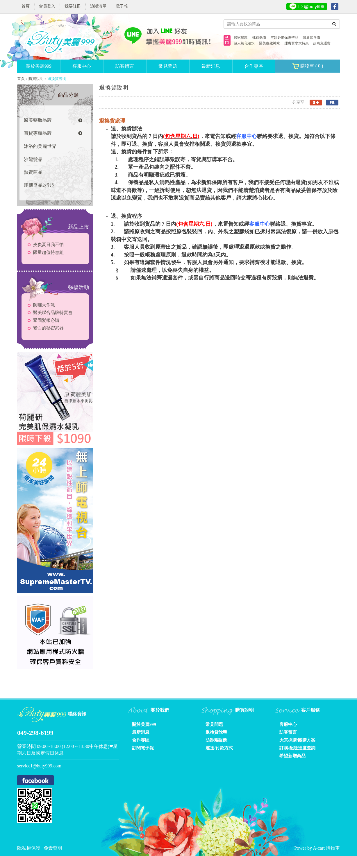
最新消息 (210, 66)
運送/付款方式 (219, 748)
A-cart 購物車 (326, 848)
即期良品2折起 (39, 185)
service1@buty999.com (39, 765)
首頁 (26, 6)
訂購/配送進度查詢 (297, 748)
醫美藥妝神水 (269, 43)
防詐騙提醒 (216, 740)
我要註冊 (73, 6)
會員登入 (47, 6)
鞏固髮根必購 (46, 320)
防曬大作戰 (44, 305)
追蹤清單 (98, 6)
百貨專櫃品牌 (53, 133)
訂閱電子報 (143, 748)
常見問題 (167, 66)
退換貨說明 (216, 732)
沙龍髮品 (33, 159)
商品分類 (68, 95)
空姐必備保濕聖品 (284, 37)
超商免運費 (322, 43)
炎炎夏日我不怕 (48, 244)
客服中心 (81, 66)
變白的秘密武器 (48, 328)
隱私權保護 (29, 848)
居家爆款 (241, 37)
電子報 (122, 6)
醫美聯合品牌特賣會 (52, 312)
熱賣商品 (33, 172)
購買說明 (36, 78)
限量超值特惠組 (48, 252)
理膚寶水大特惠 (296, 43)
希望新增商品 (292, 755)
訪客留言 (124, 66)
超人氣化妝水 (244, 43)
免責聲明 (53, 848)
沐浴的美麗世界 (40, 146)
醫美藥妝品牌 (53, 120)
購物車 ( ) (307, 66)
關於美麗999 (38, 66)
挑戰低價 (259, 37)
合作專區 (253, 66)
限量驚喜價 (311, 37)
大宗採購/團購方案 (297, 740)
